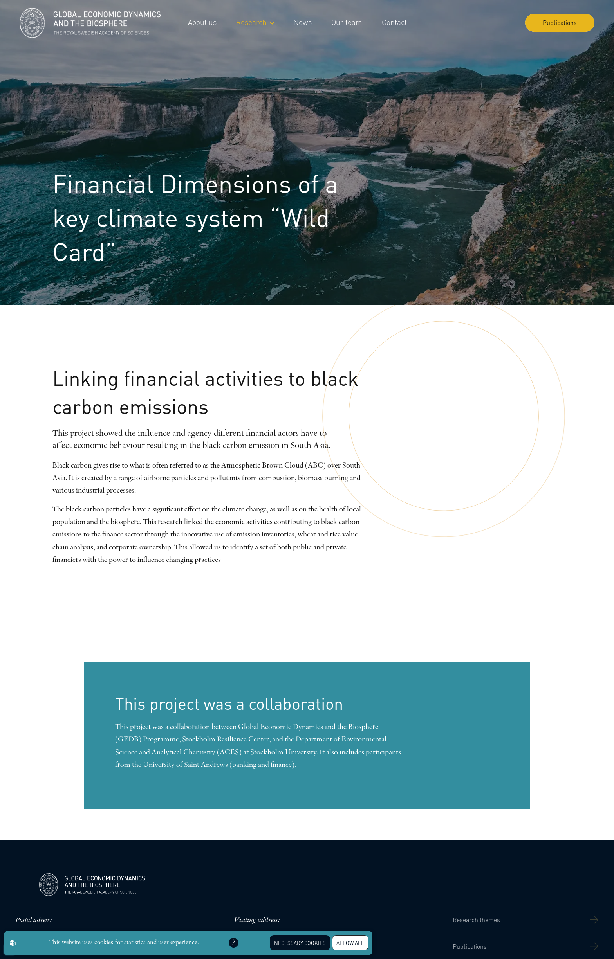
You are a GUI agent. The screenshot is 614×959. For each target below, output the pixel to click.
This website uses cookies (81, 942)
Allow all (350, 942)
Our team (346, 22)
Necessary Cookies (300, 942)
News (302, 22)
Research (255, 22)
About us (202, 22)
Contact (394, 22)
